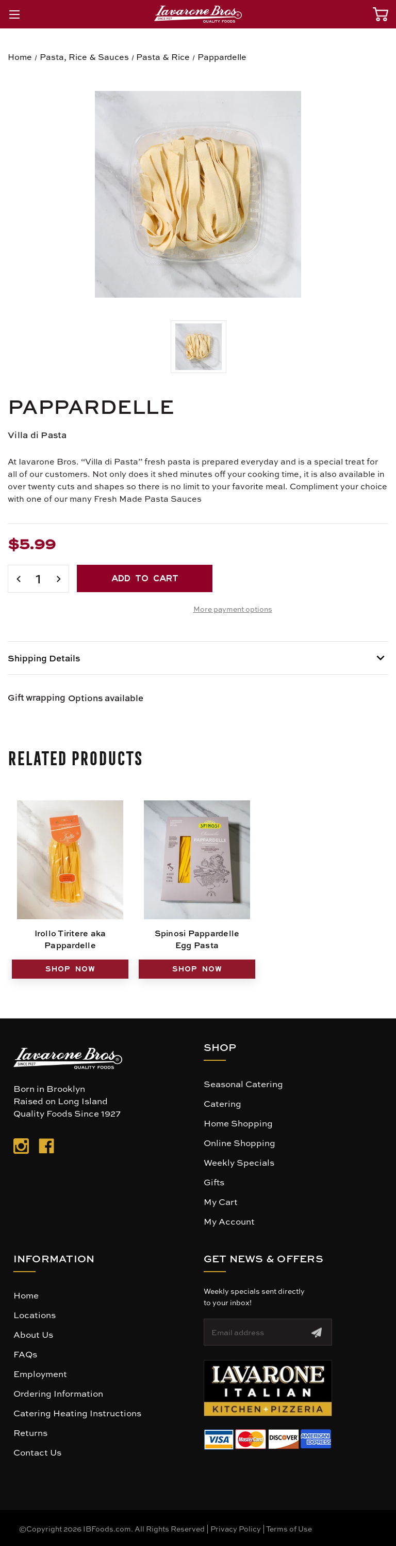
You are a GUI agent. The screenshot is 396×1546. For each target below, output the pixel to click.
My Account (229, 1221)
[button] (268, 1388)
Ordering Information (58, 1393)
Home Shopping (238, 1123)
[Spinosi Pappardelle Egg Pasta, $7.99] (197, 859)
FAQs (25, 1354)
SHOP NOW (70, 968)
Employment (40, 1373)
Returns (30, 1432)
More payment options (232, 609)
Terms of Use (289, 1528)
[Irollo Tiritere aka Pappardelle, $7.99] (70, 859)
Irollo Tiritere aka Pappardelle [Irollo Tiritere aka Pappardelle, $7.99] (70, 939)
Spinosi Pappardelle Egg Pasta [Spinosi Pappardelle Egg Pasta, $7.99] (197, 939)
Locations (34, 1314)
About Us (33, 1334)
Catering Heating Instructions (77, 1412)
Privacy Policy (235, 1528)
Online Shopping (239, 1142)
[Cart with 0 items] (380, 14)
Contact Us (37, 1452)
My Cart (221, 1201)
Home (26, 1295)
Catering (222, 1103)
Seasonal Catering (243, 1083)
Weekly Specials (239, 1162)
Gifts (214, 1182)
